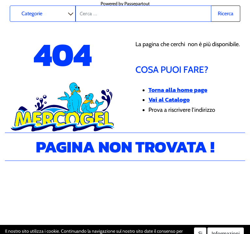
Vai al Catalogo (169, 99)
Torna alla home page (177, 89)
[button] (225, 14)
